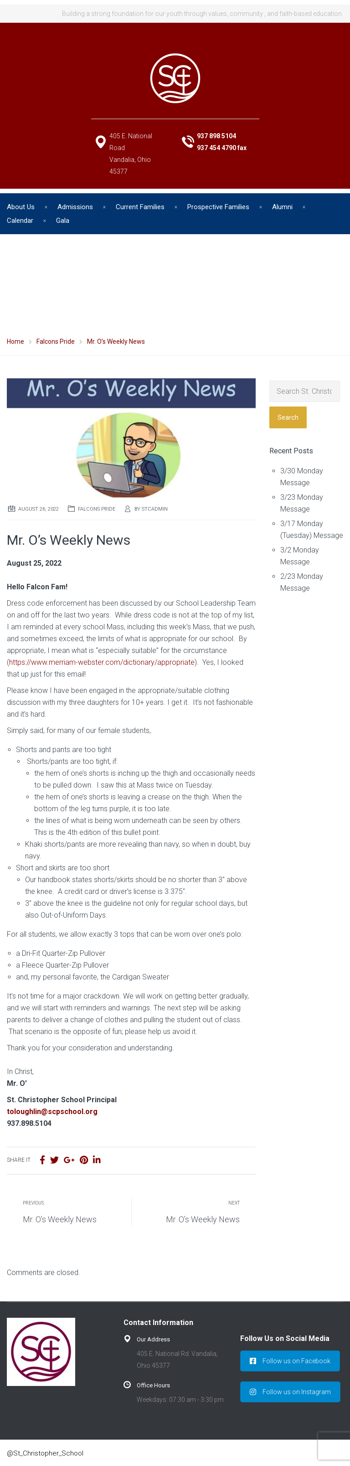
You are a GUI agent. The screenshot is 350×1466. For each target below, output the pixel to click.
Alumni (282, 207)
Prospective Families (218, 207)
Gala (62, 220)
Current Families (140, 207)
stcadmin (155, 509)
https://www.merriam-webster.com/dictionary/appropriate (102, 662)
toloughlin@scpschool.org (52, 1111)
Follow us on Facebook (290, 1361)
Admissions (75, 207)
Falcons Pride (96, 509)
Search (288, 417)
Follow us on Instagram (290, 1392)
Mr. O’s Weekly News (60, 1219)
